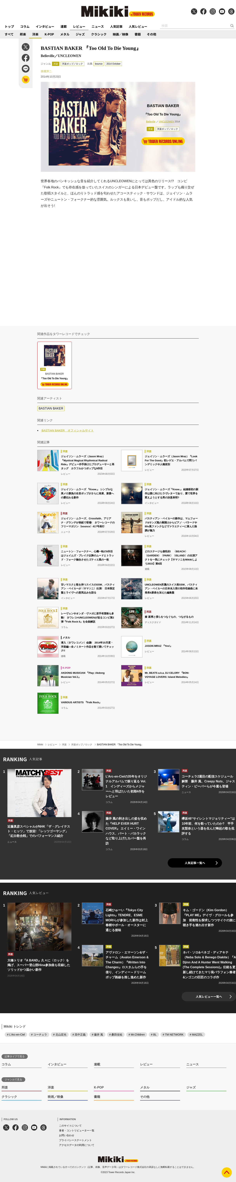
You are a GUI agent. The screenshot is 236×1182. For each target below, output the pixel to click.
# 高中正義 (79, 1034)
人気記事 (116, 26)
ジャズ (80, 34)
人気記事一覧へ (195, 863)
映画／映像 (120, 34)
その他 (151, 34)
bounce (98, 63)
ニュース (98, 26)
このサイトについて (70, 1125)
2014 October (113, 63)
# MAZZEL (196, 1034)
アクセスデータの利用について (76, 1145)
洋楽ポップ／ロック (72, 63)
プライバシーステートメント (75, 1140)
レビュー (79, 26)
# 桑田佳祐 (115, 1034)
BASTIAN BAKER (51, 408)
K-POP (49, 34)
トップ (9, 26)
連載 (64, 26)
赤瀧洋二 (46, 71)
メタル (64, 34)
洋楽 (35, 34)
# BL (154, 1034)
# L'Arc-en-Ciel (16, 1034)
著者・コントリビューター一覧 (76, 1130)
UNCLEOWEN (166, 121)
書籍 (137, 34)
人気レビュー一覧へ (209, 996)
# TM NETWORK (173, 1034)
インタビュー (45, 26)
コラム (25, 26)
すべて (9, 34)
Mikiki (40, 744)
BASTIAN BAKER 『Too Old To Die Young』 (120, 744)
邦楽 (23, 34)
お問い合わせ (66, 1135)
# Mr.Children (136, 1034)
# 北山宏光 (59, 1034)
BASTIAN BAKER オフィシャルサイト (68, 430)
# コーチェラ (39, 1034)
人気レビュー (138, 26)
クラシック (99, 34)
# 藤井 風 (97, 1034)
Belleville (150, 121)
